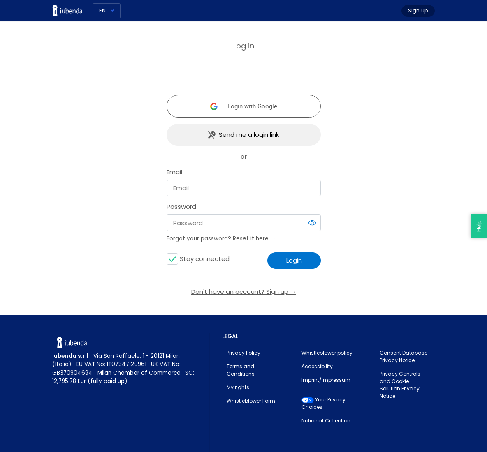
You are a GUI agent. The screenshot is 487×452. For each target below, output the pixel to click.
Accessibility (317, 366)
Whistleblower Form (251, 400)
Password (181, 206)
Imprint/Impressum (325, 379)
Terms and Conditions (241, 370)
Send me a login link (249, 134)
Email (174, 172)
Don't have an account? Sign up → (243, 291)
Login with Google (252, 106)
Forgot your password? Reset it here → (221, 238)
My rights (238, 387)
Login (294, 260)
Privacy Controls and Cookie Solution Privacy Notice (400, 384)
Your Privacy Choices (323, 403)
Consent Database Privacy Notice (403, 356)
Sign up (418, 10)
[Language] (107, 10)
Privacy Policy (243, 352)
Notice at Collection (325, 420)
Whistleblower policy (326, 352)
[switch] (312, 222)
